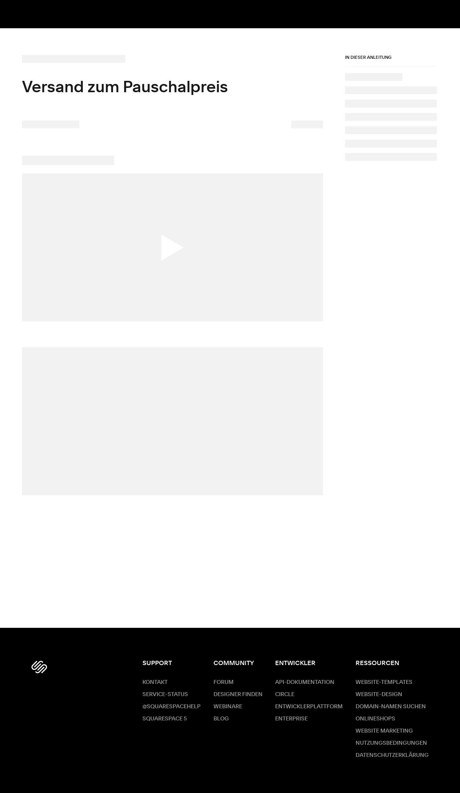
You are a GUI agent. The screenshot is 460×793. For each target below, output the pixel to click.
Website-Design (379, 694)
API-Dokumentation (304, 682)
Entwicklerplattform (309, 706)
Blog (221, 719)
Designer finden (238, 694)
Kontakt (155, 682)
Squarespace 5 (164, 719)
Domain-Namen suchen (391, 706)
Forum (224, 682)
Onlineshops (375, 719)
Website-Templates (384, 682)
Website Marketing (384, 731)
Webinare (228, 706)
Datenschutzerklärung (392, 755)
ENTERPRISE (291, 719)
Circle (284, 694)
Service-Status (165, 694)
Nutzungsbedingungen (391, 743)
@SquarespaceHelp (171, 706)
